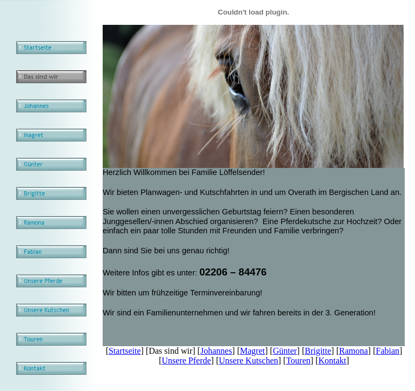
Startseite (125, 350)
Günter (285, 350)
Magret (252, 350)
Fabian (388, 350)
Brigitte (318, 350)
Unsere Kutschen (248, 360)
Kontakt (332, 360)
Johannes (216, 350)
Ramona (353, 350)
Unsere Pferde (186, 360)
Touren (298, 360)
